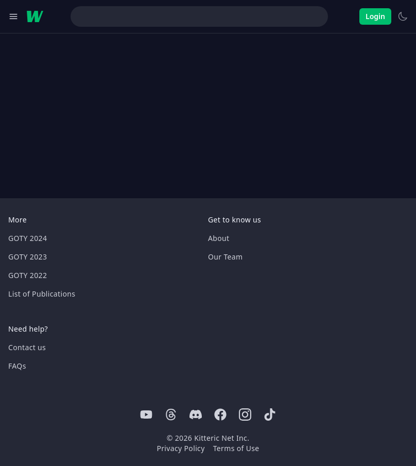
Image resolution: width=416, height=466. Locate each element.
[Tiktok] (270, 414)
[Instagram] (245, 414)
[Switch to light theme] (402, 16)
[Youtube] (146, 414)
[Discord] (195, 414)
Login (375, 16)
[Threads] (171, 414)
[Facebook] (220, 414)
